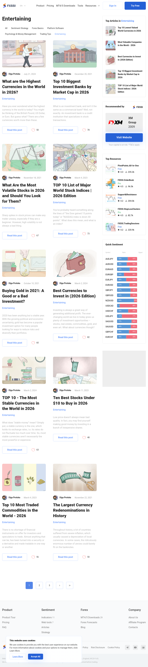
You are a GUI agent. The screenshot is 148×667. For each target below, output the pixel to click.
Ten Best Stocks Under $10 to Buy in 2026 (74, 400)
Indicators (48, 617)
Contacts (133, 627)
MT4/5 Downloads (65, 5)
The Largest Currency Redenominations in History (73, 510)
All (6, 28)
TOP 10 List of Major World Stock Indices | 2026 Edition (72, 190)
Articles (45, 627)
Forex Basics (38, 28)
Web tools (47, 622)
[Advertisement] (124, 369)
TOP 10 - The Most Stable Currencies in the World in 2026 (20, 403)
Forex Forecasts (89, 622)
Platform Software (55, 28)
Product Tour (8, 617)
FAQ (4, 627)
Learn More (18, 656)
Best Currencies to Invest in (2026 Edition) (74, 293)
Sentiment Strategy (19, 28)
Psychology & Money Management (20, 34)
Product (40, 5)
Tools (80, 5)
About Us (133, 617)
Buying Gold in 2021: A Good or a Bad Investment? (23, 296)
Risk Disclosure (98, 647)
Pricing (50, 5)
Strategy (45, 632)
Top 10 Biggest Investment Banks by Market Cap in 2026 (72, 87)
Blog (83, 627)
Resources (90, 5)
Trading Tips (45, 34)
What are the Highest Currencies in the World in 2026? (23, 87)
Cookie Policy (114, 647)
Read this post (14, 130)
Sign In (112, 5)
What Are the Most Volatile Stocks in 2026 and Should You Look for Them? (23, 193)
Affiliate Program (137, 622)
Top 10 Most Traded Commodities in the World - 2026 (20, 510)
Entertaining (60, 34)
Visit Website (124, 137)
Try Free (135, 5)
